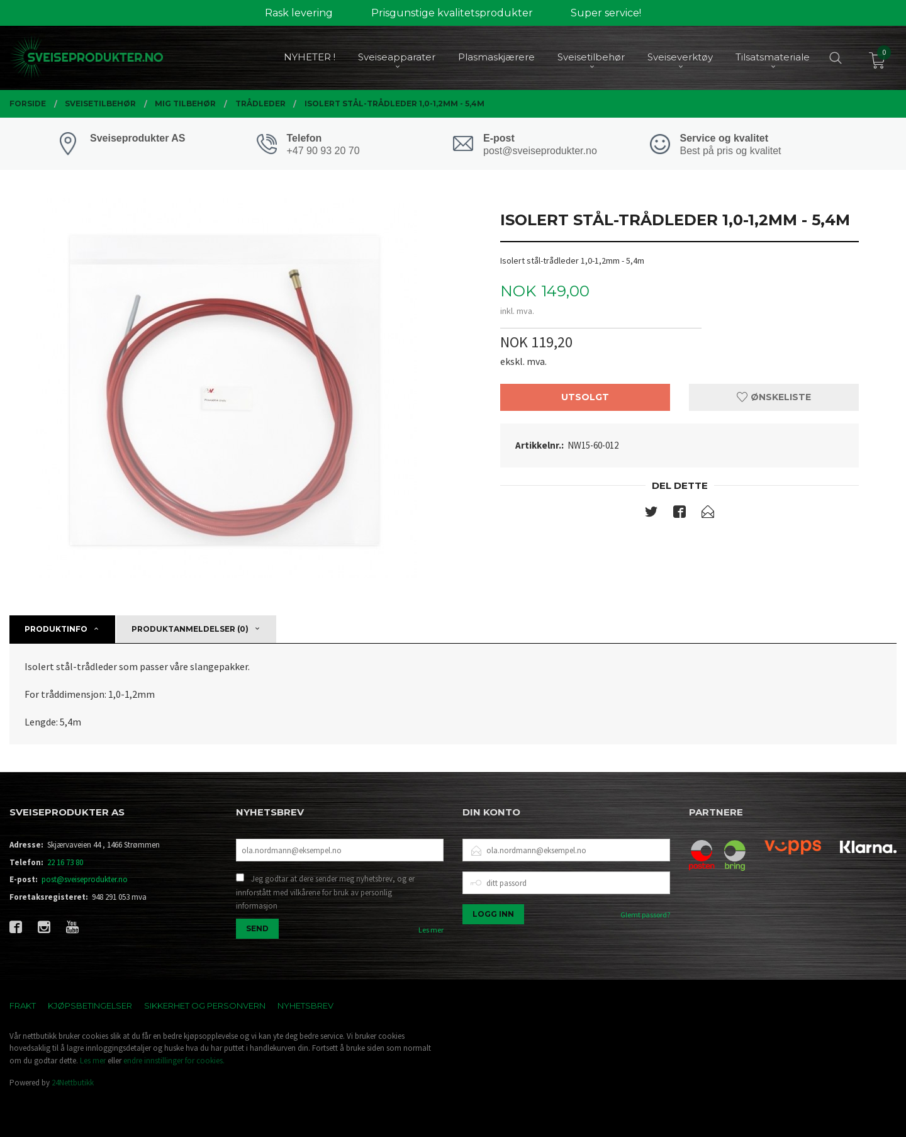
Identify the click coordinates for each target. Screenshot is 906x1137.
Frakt (22, 1005)
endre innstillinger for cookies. (174, 1060)
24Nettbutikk (73, 1082)
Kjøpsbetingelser (90, 1005)
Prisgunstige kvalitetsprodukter (452, 13)
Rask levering (299, 13)
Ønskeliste (774, 397)
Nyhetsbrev (305, 1005)
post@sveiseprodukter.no (85, 879)
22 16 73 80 (65, 862)
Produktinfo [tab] (56, 629)
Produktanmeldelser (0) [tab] (190, 629)
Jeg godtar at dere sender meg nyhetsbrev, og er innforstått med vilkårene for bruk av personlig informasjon (325, 892)
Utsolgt (585, 397)
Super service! (606, 13)
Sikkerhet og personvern (205, 1005)
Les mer (431, 929)
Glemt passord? (645, 914)
